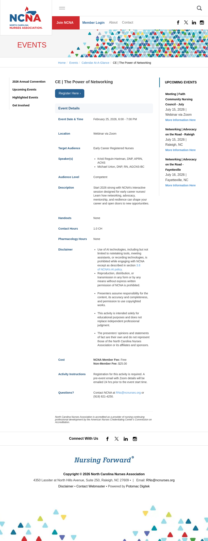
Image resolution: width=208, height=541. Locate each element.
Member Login (93, 22)
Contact (127, 22)
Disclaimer (66, 486)
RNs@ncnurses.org (128, 392)
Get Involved (20, 105)
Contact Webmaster (90, 486)
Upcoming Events (24, 89)
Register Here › (70, 93)
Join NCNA (65, 22)
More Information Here (180, 120)
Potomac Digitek (138, 486)
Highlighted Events (25, 97)
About (113, 22)
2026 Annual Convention (29, 81)
